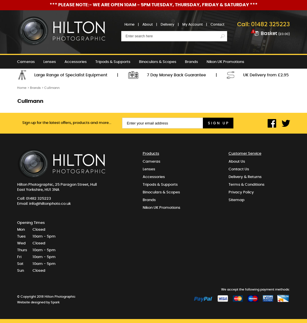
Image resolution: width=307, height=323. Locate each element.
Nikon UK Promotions (225, 62)
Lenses (49, 62)
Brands (191, 62)
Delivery (167, 24)
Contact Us (239, 169)
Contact (217, 24)
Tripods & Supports (112, 62)
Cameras (26, 62)
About (147, 24)
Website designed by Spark (38, 302)
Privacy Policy (241, 192)
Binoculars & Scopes (157, 62)
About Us (237, 161)
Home (129, 24)
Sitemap (237, 200)
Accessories (75, 62)
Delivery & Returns (245, 177)
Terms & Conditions (246, 185)
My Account (192, 24)
